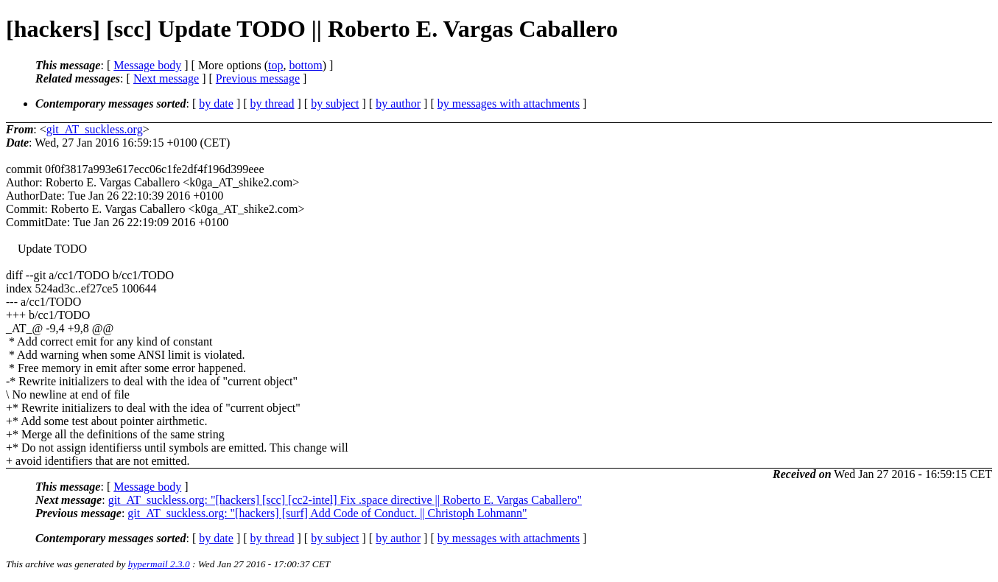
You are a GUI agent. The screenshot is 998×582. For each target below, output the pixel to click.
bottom (305, 65)
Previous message (258, 78)
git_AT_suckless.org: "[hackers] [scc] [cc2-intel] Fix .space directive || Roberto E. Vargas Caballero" (345, 500)
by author (398, 103)
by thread (272, 103)
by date (216, 103)
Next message (166, 78)
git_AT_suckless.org (94, 129)
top (275, 65)
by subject (335, 103)
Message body (147, 65)
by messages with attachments (508, 103)
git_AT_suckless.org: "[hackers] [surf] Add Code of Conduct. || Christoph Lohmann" (327, 513)
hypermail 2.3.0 (159, 563)
